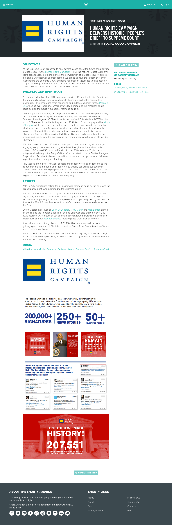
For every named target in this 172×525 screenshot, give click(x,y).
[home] (86, 4)
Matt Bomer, (94, 209)
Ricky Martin (77, 209)
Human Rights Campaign (57, 72)
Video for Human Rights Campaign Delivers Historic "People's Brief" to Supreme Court (66, 249)
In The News (133, 497)
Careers (131, 506)
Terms (91, 510)
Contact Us (133, 502)
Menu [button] (8, 4)
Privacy (99, 510)
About (91, 502)
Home (91, 497)
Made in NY (15, 507)
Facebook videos (52, 218)
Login (165, 4)
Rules (91, 506)
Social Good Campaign (122, 43)
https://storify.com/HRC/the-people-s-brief (134, 87)
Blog (129, 510)
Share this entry (126, 65)
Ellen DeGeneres (60, 209)
